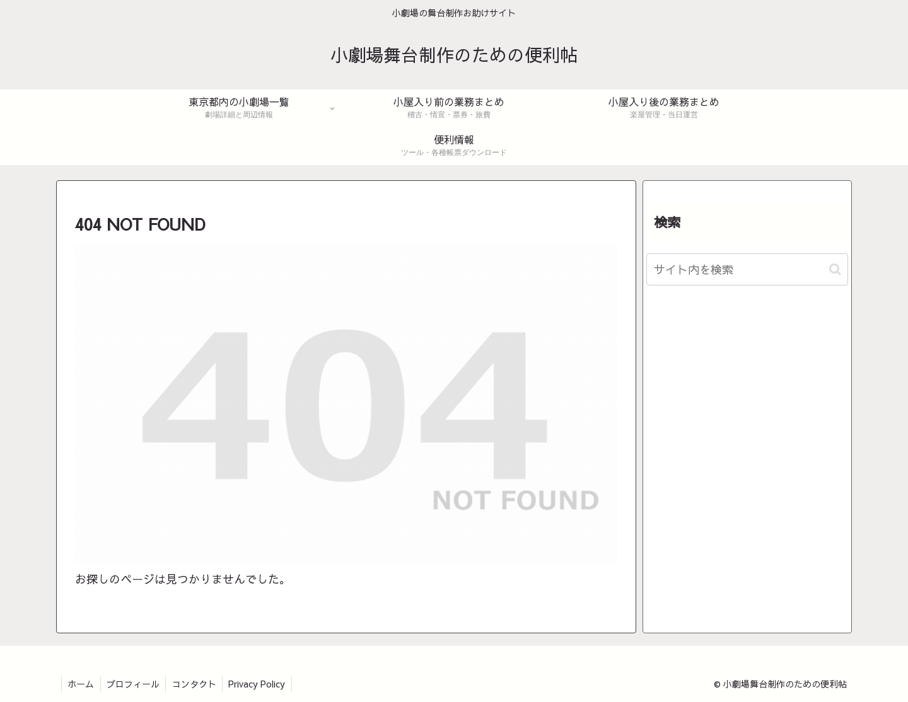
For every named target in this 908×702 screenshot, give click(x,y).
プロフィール (134, 683)
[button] (835, 269)
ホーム (81, 683)
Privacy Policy (259, 683)
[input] (747, 269)
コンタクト (196, 683)
